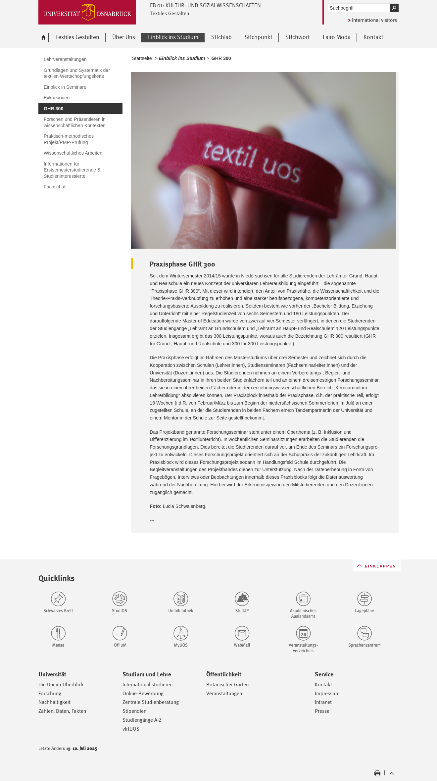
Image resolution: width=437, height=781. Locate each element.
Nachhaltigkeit (54, 702)
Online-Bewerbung (143, 693)
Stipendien (134, 711)
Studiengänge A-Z (142, 720)
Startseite (142, 58)
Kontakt (323, 684)
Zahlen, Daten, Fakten (62, 711)
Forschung (49, 693)
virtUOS (130, 729)
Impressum (327, 693)
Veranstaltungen (224, 693)
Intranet (323, 702)
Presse (322, 711)
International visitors (374, 20)
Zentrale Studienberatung (150, 702)
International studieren (147, 684)
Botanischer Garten (227, 684)
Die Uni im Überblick (61, 684)
